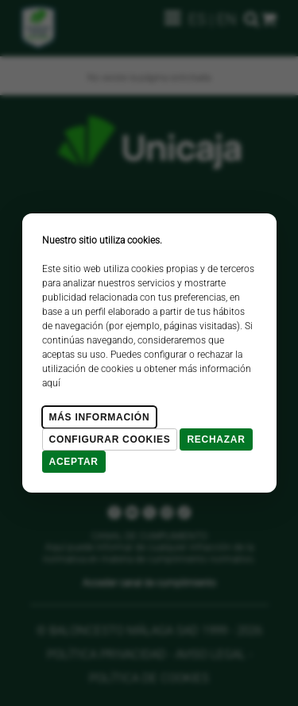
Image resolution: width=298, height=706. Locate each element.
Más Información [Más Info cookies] (99, 417)
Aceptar (74, 461)
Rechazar (216, 439)
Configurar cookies (110, 439)
